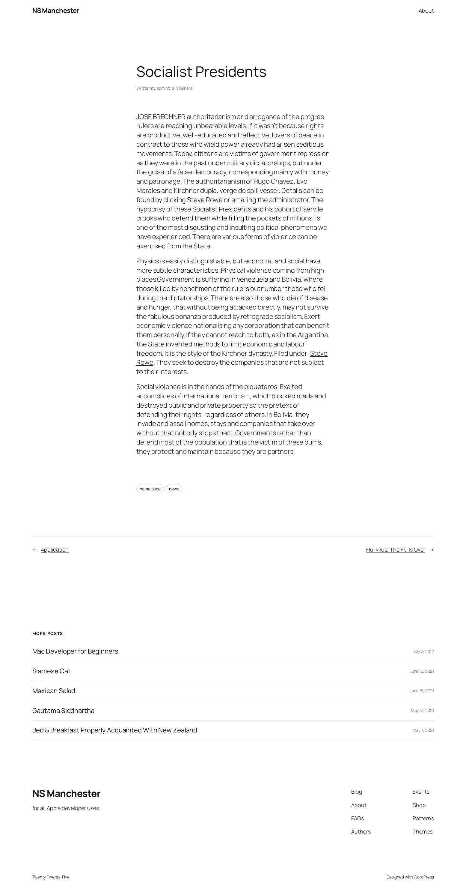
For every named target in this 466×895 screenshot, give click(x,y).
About (426, 10)
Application (55, 549)
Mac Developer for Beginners (75, 651)
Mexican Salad (54, 691)
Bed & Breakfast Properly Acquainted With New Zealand (114, 730)
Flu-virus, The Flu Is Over (395, 549)
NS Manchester (55, 10)
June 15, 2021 (422, 671)
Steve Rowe (205, 199)
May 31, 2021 (422, 710)
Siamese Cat (51, 671)
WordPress (424, 877)
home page (150, 489)
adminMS (165, 88)
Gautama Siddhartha (63, 710)
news (174, 489)
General (186, 88)
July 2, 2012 (423, 651)
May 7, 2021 (423, 730)
